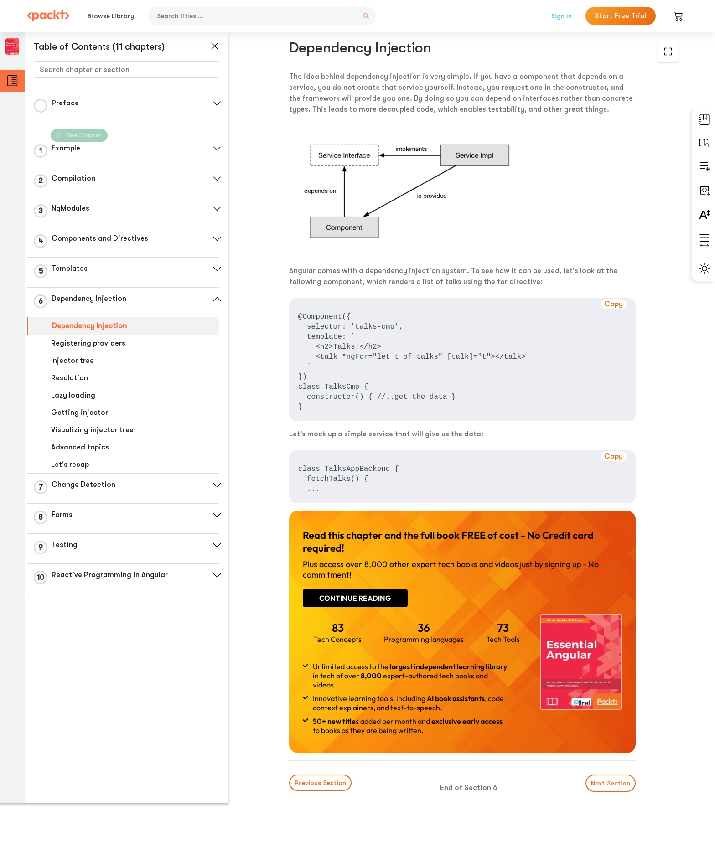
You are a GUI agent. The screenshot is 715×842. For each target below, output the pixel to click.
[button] (216, 103)
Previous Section (312, 773)
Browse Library (111, 16)
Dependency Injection (89, 326)
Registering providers (88, 343)
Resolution (69, 378)
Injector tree (72, 360)
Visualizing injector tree (92, 430)
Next (609, 774)
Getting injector (79, 412)
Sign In (561, 16)
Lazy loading (73, 395)
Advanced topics (80, 447)
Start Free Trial (621, 16)
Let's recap (70, 464)
